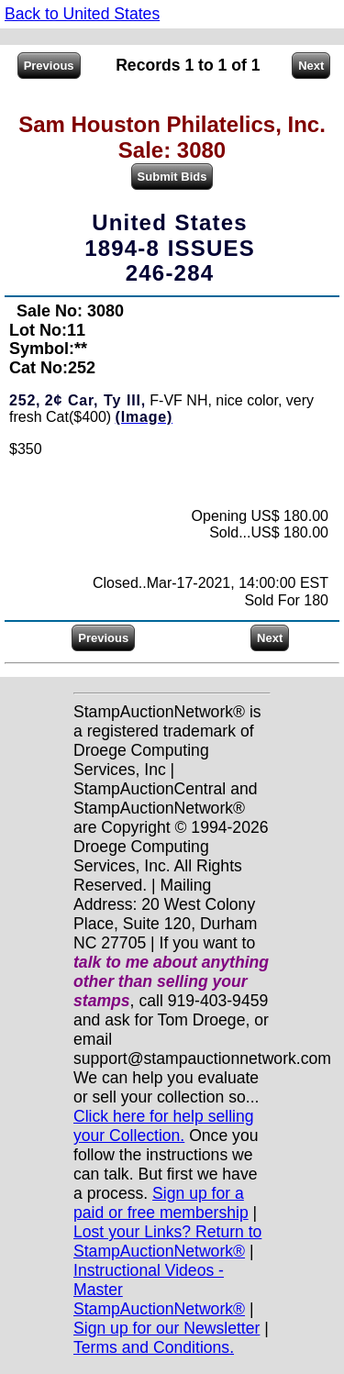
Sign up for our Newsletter (166, 1328)
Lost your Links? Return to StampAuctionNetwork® (167, 1241)
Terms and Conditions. (153, 1347)
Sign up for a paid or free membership (161, 1203)
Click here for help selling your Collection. (163, 1126)
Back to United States (82, 14)
